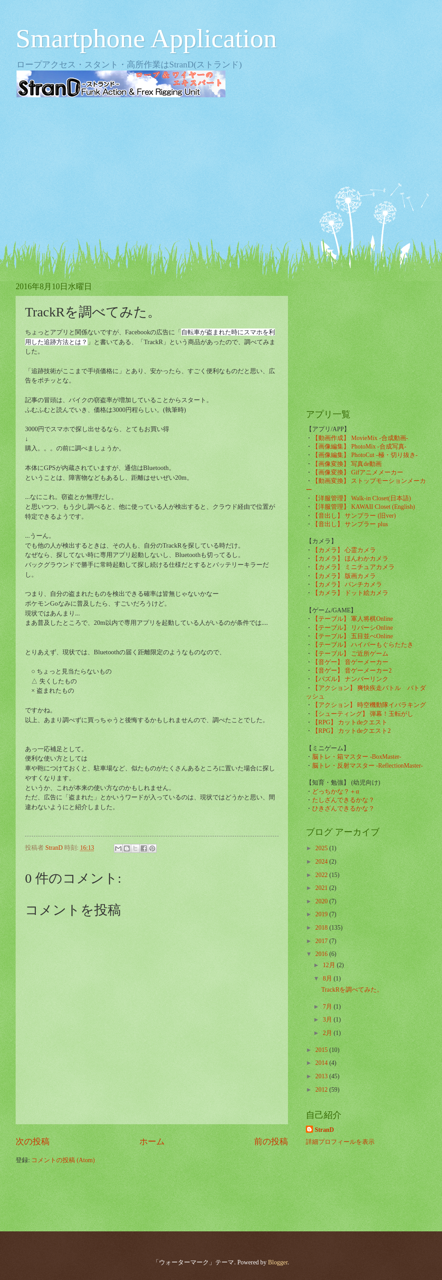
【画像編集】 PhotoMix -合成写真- (359, 446)
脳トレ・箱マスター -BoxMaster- (356, 756)
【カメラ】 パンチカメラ (347, 584)
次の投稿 (33, 1141)
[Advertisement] (221, 174)
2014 (322, 1063)
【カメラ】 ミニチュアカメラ (353, 567)
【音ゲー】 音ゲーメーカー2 (352, 670)
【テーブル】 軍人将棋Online (352, 618)
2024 (322, 861)
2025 (322, 848)
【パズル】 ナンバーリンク (350, 679)
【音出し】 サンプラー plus (350, 524)
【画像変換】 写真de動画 (347, 464)
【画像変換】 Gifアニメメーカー (357, 472)
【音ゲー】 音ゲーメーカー (350, 662)
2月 (328, 1033)
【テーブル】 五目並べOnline (352, 636)
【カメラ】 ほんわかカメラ (350, 558)
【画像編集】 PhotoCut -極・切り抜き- (364, 455)
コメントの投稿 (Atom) (63, 1160)
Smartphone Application (146, 38)
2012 (322, 1089)
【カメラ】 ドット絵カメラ (350, 593)
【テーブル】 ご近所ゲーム (350, 653)
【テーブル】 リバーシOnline (352, 627)
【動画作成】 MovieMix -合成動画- (360, 438)
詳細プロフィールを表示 (340, 1142)
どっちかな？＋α (335, 791)
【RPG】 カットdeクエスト (350, 722)
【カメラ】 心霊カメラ (344, 550)
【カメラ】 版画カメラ (344, 576)
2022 (322, 875)
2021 (322, 888)
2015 (322, 1050)
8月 (328, 978)
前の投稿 (271, 1141)
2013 (322, 1076)
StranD (324, 1129)
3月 (328, 1019)
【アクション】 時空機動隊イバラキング (369, 705)
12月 (330, 965)
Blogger (278, 1262)
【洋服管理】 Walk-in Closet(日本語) (361, 498)
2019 (322, 914)
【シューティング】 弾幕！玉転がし (362, 714)
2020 (322, 901)
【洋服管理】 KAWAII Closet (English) (363, 506)
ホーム (152, 1141)
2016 (322, 954)
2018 (322, 927)
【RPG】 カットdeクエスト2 (351, 730)
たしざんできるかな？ (343, 800)
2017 (322, 941)
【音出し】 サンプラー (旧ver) (354, 515)
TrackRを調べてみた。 (352, 989)
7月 (328, 1006)
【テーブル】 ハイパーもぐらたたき (362, 644)
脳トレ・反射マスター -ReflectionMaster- (367, 765)
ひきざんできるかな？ (343, 808)
